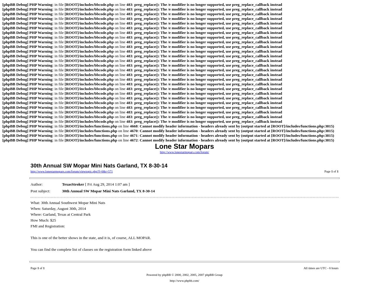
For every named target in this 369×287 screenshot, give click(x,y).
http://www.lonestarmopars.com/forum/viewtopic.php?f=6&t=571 (72, 171)
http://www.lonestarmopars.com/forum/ (184, 152)
